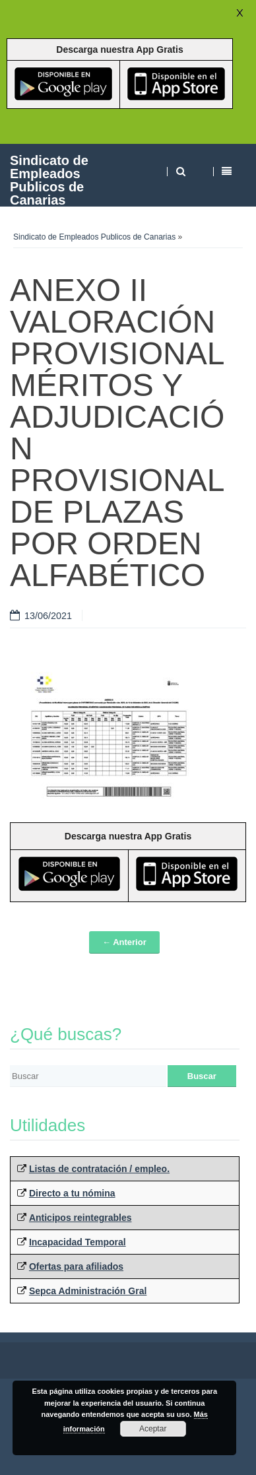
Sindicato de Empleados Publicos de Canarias (49, 180)
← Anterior (124, 942)
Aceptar (152, 1428)
